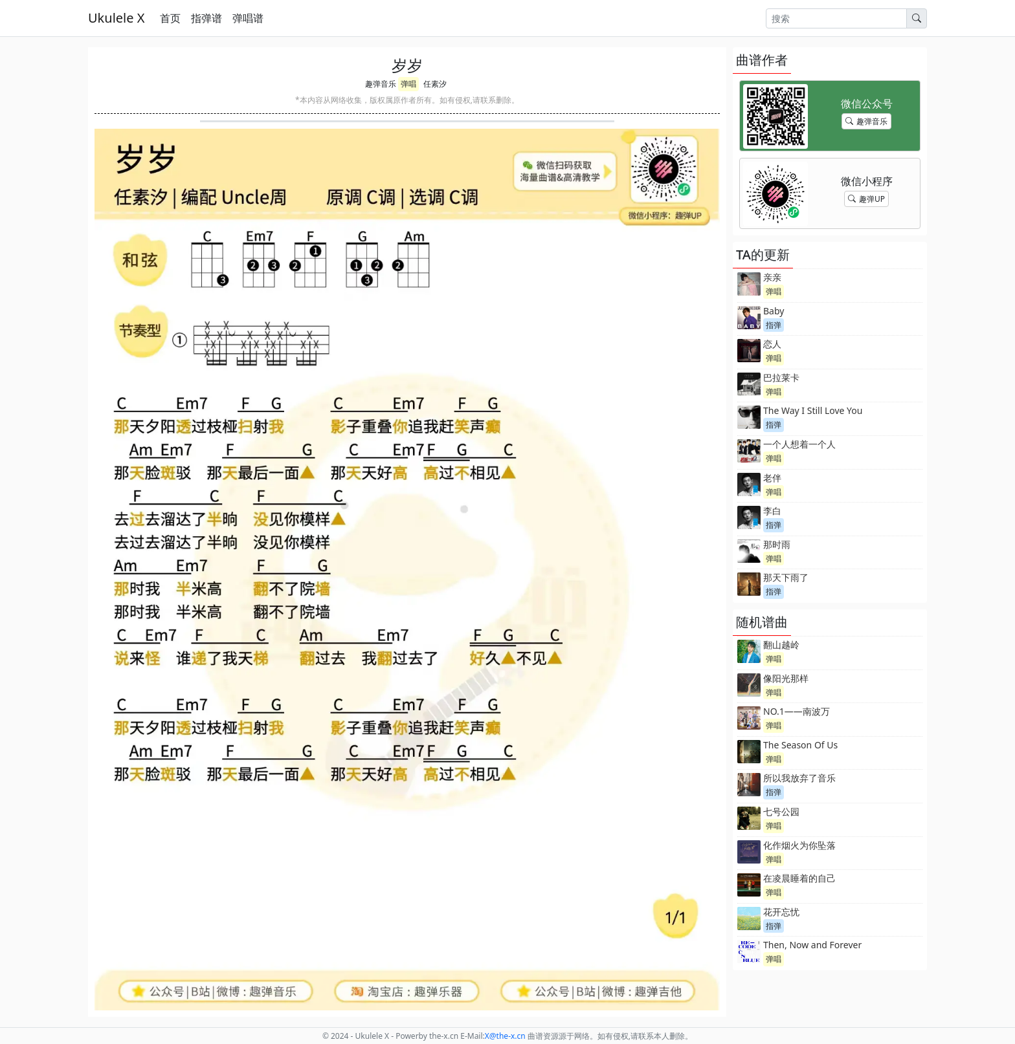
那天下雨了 (786, 577)
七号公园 (781, 811)
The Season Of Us (800, 745)
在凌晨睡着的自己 (799, 878)
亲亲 (772, 277)
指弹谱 (206, 18)
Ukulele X (116, 18)
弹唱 (408, 83)
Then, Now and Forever (812, 945)
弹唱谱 (247, 18)
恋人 (772, 344)
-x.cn (505, 1035)
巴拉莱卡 (781, 377)
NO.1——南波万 (796, 711)
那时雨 (776, 544)
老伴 (772, 478)
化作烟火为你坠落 (799, 845)
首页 (170, 18)
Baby (773, 311)
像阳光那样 (786, 678)
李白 (772, 511)
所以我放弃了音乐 (799, 778)
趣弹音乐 (380, 83)
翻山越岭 (781, 644)
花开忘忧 (781, 912)
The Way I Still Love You (812, 410)
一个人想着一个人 (799, 444)
